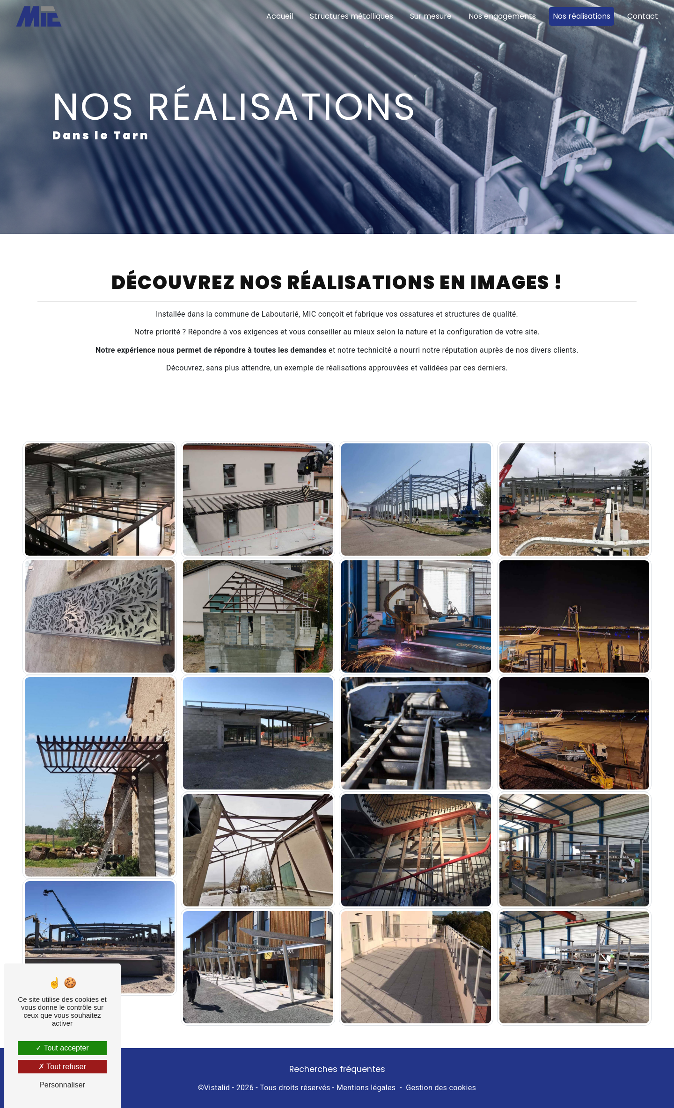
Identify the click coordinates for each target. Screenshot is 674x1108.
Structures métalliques (351, 16)
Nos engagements (502, 16)
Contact (642, 16)
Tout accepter (62, 1048)
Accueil (279, 16)
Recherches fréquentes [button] (337, 1069)
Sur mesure (431, 16)
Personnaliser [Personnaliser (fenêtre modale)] (62, 1085)
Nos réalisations (581, 16)
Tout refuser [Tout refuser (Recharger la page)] (62, 1067)
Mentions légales (366, 1087)
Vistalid (217, 1087)
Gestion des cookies (441, 1087)
